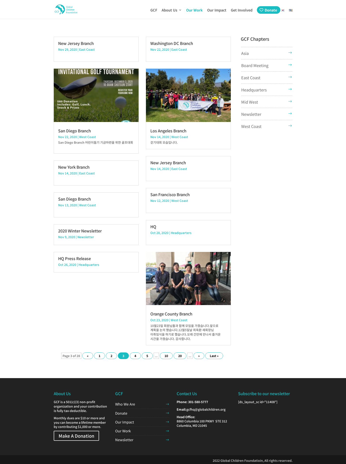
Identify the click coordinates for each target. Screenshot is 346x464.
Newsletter (85, 237)
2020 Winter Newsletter (80, 231)
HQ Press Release (74, 258)
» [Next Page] (199, 356)
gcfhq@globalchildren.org (206, 409)
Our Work (194, 10)
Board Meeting (254, 65)
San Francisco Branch (170, 194)
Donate (271, 10)
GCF (153, 10)
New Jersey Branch (76, 43)
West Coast (87, 137)
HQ (153, 226)
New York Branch (74, 167)
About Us (169, 10)
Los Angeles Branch (168, 130)
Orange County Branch (171, 314)
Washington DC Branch (171, 43)
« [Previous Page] (87, 356)
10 (166, 356)
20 (180, 356)
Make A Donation (76, 436)
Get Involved (241, 10)
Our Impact (216, 10)
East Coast (87, 49)
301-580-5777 (198, 402)
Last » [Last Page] (214, 356)
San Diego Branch (74, 130)
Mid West (249, 102)
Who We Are (125, 404)
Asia (245, 53)
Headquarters (88, 264)
